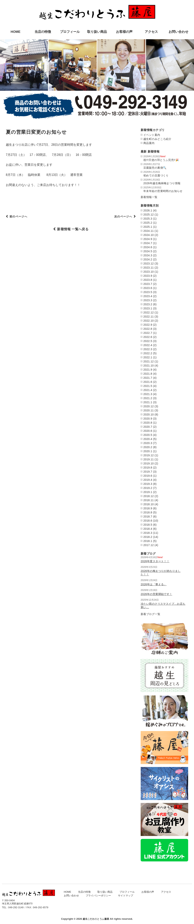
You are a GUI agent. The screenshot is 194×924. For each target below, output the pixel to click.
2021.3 (147, 394)
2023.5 (147, 292)
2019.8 (147, 467)
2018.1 (147, 541)
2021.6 (147, 381)
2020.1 (147, 451)
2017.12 (148, 545)
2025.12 (148, 214)
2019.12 (148, 455)
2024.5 (147, 251)
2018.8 (147, 512)
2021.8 (147, 373)
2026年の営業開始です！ (156, 594)
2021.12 (148, 361)
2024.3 (147, 255)
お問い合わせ (178, 32)
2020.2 (147, 447)
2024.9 (147, 239)
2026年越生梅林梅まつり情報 (161, 183)
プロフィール (70, 32)
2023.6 (147, 288)
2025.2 (147, 222)
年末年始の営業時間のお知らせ (163, 191)
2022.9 (147, 324)
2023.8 (147, 279)
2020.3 (147, 443)
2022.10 (148, 320)
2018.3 (147, 532)
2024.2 (147, 259)
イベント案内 (151, 134)
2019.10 (148, 463)
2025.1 (147, 226)
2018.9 (147, 508)
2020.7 (147, 426)
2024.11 (148, 230)
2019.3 (147, 483)
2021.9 (147, 369)
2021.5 (147, 385)
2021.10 (148, 365)
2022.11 (148, 316)
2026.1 (147, 210)
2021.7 (147, 377)
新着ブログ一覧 (150, 614)
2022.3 (147, 349)
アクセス (151, 32)
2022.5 (147, 341)
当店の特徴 (43, 32)
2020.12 (148, 406)
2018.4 (147, 528)
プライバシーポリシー (98, 895)
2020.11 (148, 410)
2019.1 (147, 492)
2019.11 (148, 459)
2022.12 (148, 312)
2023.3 (147, 300)
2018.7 (147, 516)
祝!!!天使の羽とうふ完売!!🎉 (161, 159)
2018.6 (147, 520)
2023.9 (147, 275)
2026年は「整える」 (154, 584)
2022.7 (147, 332)
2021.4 (147, 390)
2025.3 (147, 218)
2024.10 (148, 234)
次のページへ (121, 217)
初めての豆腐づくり (156, 175)
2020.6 (147, 430)
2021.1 (147, 402)
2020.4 (147, 439)
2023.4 (147, 296)
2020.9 (147, 418)
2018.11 (148, 500)
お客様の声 (124, 32)
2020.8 (147, 422)
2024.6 (147, 247)
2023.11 (148, 267)
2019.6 (147, 475)
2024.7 (147, 243)
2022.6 (147, 337)
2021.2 (147, 398)
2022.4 (147, 345)
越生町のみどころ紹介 (157, 138)
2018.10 (148, 504)
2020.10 (148, 414)
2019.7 (147, 471)
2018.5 (147, 524)
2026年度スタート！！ (155, 561)
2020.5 (147, 434)
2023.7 (147, 283)
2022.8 (147, 328)
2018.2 (147, 536)
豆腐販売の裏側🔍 (154, 167)
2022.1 (147, 357)
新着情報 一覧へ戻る (72, 229)
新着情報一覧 (149, 197)
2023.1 (147, 308)
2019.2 (147, 487)
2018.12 (148, 496)
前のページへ (20, 217)
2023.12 (148, 263)
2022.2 (147, 353)
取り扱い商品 (97, 32)
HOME (15, 32)
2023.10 (148, 271)
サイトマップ (125, 895)
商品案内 (149, 143)
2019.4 (147, 479)
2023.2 (147, 304)
